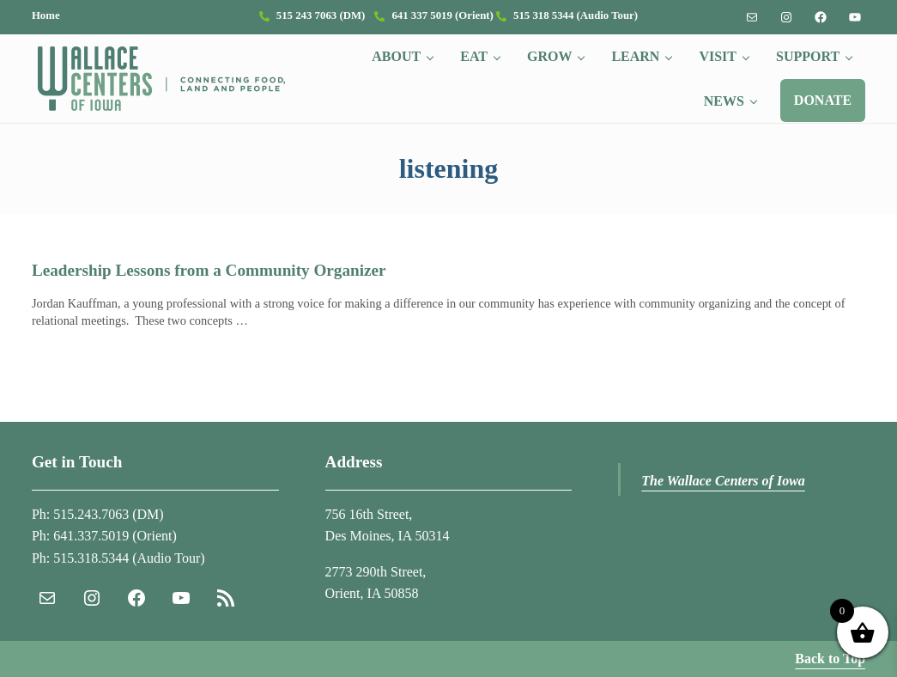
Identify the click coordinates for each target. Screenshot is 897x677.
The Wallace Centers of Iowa (723, 480)
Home (46, 15)
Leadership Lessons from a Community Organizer (209, 270)
